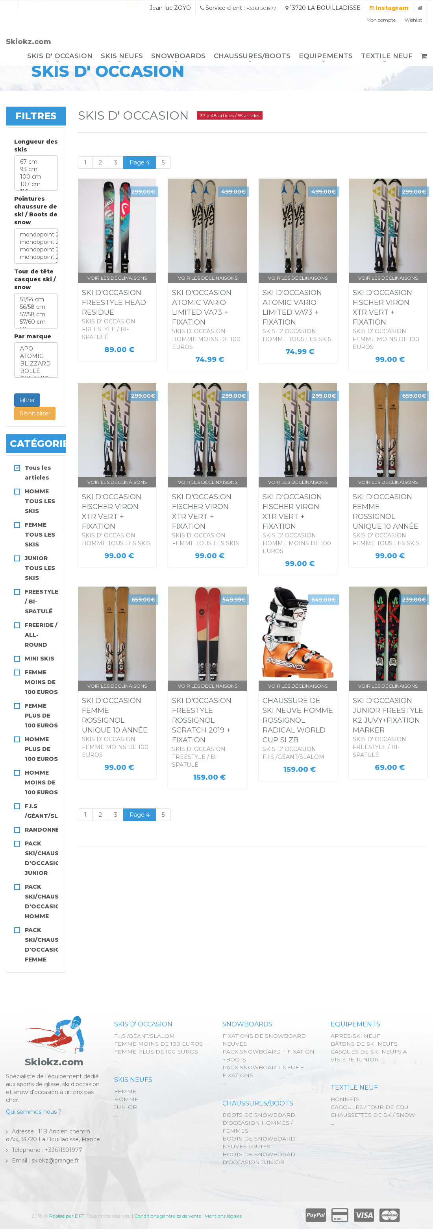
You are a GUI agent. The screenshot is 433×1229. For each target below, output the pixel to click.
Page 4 (140, 162)
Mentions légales (223, 1216)
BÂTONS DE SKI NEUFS (364, 1043)
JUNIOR (125, 1107)
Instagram (389, 7)
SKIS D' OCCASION (60, 56)
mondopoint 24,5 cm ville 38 (36, 234)
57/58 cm (36, 314)
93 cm (36, 169)
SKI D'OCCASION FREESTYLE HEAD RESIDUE (114, 302)
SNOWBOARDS (178, 56)
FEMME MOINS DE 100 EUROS (41, 682)
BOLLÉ (36, 371)
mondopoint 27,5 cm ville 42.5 (36, 257)
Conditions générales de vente (167, 1216)
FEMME (125, 1091)
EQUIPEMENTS (326, 56)
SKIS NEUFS (122, 56)
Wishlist (413, 20)
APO (36, 348)
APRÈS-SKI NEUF (355, 1035)
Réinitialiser (34, 413)
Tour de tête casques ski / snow (35, 279)
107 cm (36, 184)
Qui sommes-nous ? (33, 1111)
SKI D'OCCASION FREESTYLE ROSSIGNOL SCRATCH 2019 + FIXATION (201, 720)
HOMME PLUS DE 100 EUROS (41, 749)
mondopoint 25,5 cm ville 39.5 (36, 242)
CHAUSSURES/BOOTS (252, 56)
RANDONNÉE (44, 829)
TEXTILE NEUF (387, 56)
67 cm (36, 162)
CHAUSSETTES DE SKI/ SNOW (373, 1114)
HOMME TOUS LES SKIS (40, 501)
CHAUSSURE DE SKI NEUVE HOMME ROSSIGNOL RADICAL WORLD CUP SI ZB (298, 720)
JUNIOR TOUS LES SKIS (40, 568)
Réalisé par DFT (66, 1216)
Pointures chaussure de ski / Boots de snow (35, 210)
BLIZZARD (36, 363)
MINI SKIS (39, 658)
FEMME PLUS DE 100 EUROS (41, 715)
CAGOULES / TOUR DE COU (370, 1107)
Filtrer (27, 400)
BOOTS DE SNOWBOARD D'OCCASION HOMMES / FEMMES (258, 1122)
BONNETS (345, 1099)
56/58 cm (36, 307)
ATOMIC (36, 356)
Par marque (32, 336)
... (116, 1059)
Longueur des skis (36, 145)
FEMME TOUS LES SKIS (40, 534)
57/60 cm (36, 322)
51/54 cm (36, 299)
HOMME (126, 1099)
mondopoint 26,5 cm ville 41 (36, 249)
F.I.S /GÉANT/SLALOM (144, 1035)
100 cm (36, 177)
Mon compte (381, 20)
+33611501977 (261, 8)
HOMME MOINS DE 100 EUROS (41, 782)
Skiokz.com (28, 41)
